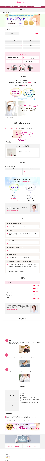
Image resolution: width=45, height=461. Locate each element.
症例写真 (32, 6)
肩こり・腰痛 (5, 12)
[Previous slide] (5, 459)
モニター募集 (27, 6)
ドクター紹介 (6, 6)
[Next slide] (39, 459)
